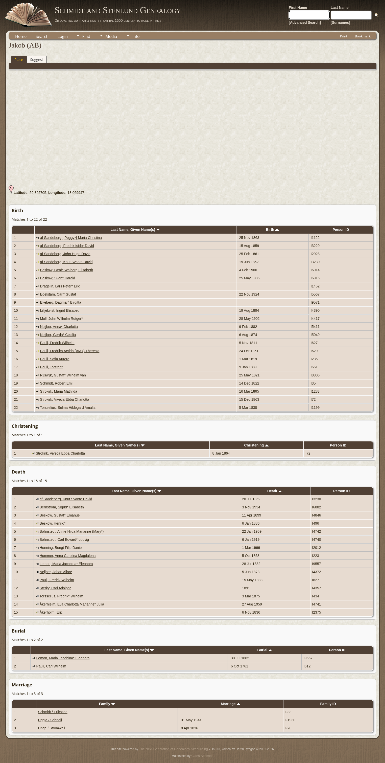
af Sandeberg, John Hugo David (65, 254)
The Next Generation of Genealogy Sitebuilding (173, 749)
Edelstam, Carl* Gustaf (58, 294)
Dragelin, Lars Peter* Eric (60, 286)
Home (21, 36)
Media (111, 36)
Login (63, 36)
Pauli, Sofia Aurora (54, 359)
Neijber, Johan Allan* (56, 572)
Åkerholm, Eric (51, 612)
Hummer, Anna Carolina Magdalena (68, 556)
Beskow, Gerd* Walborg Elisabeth (66, 270)
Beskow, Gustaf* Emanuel (60, 515)
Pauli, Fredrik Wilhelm (57, 343)
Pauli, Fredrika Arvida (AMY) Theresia (70, 351)
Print (343, 36)
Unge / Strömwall (51, 728)
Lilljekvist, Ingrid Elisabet (59, 310)
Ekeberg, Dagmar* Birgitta (60, 302)
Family (107, 704)
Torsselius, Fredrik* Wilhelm (61, 596)
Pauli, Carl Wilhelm (51, 666)
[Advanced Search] (305, 22)
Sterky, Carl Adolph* (55, 588)
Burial (264, 650)
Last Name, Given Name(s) (135, 230)
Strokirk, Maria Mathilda (58, 391)
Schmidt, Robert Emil (56, 383)
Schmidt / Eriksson (52, 712)
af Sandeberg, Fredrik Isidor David (67, 246)
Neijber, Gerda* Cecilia (58, 335)
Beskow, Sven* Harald (57, 278)
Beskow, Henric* (52, 523)
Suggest (36, 59)
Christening (256, 445)
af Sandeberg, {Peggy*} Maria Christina (71, 238)
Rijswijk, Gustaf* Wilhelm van (63, 375)
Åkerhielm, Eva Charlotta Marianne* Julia (72, 604)
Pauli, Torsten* (51, 367)
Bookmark (363, 36)
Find (86, 36)
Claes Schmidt (201, 756)
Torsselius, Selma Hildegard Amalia (67, 408)
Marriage (230, 704)
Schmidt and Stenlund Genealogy (118, 10)
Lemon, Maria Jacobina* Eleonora (66, 564)
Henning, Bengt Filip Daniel (61, 548)
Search (42, 36)
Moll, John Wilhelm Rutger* (61, 319)
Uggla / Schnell (50, 720)
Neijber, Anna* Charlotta (59, 327)
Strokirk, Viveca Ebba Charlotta (64, 399)
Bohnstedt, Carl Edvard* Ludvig (64, 539)
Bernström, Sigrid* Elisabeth (62, 507)
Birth (272, 230)
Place (18, 59)
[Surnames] (340, 22)
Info (135, 36)
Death (274, 491)
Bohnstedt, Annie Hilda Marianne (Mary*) (72, 531)
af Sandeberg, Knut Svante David (66, 262)
